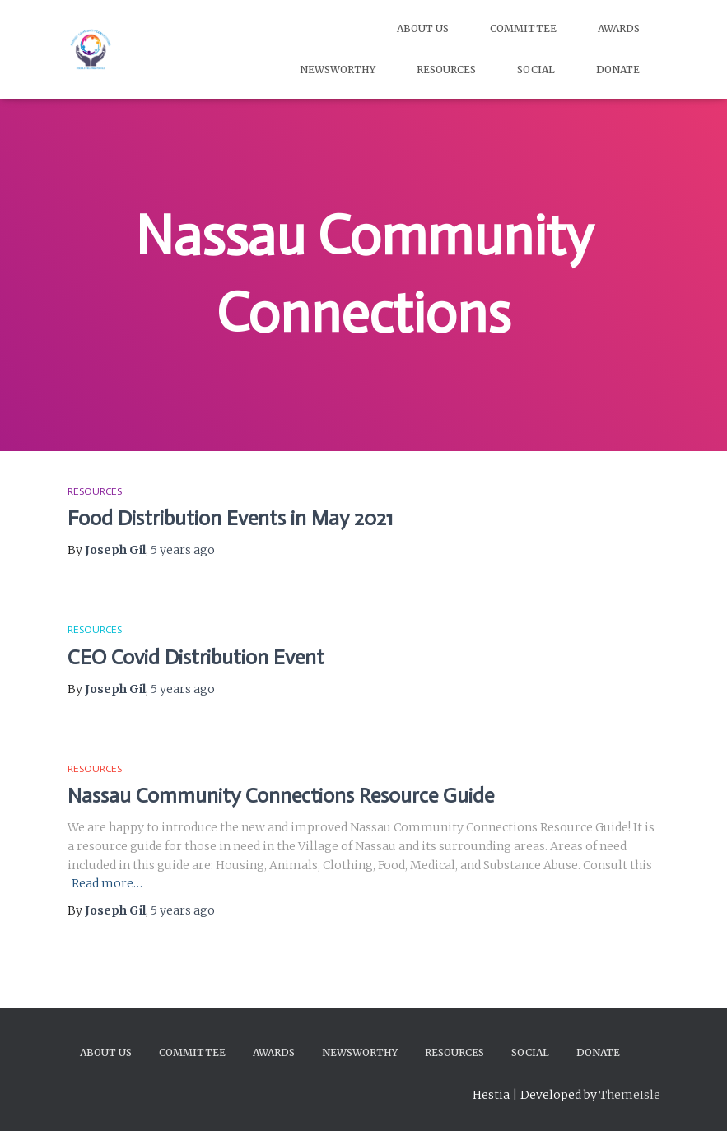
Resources (446, 69)
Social (536, 69)
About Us (423, 28)
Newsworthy (337, 69)
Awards (619, 28)
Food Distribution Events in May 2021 (230, 518)
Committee (523, 28)
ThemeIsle (629, 1094)
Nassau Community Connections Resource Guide (281, 795)
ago (183, 549)
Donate (618, 69)
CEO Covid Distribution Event (196, 657)
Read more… (107, 883)
